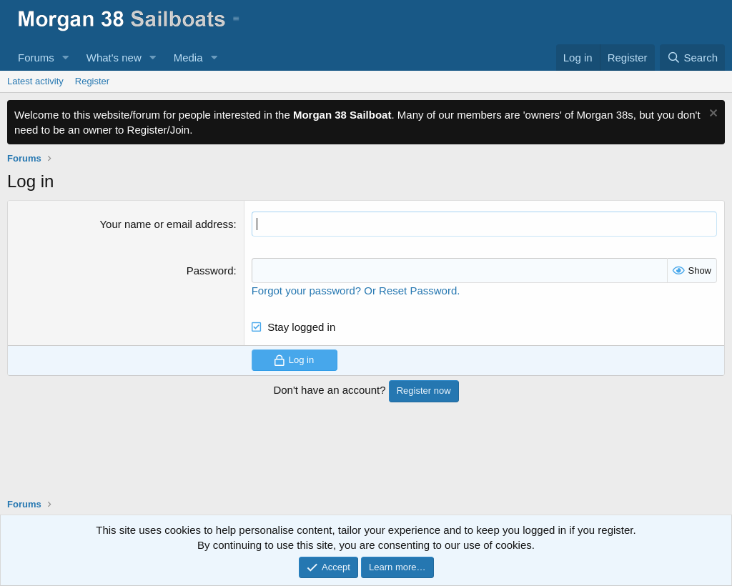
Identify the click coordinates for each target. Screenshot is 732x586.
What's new (114, 57)
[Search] (692, 57)
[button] (66, 57)
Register (92, 81)
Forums (36, 57)
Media (188, 57)
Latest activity (35, 81)
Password (210, 270)
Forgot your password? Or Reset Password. (356, 290)
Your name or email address (166, 224)
